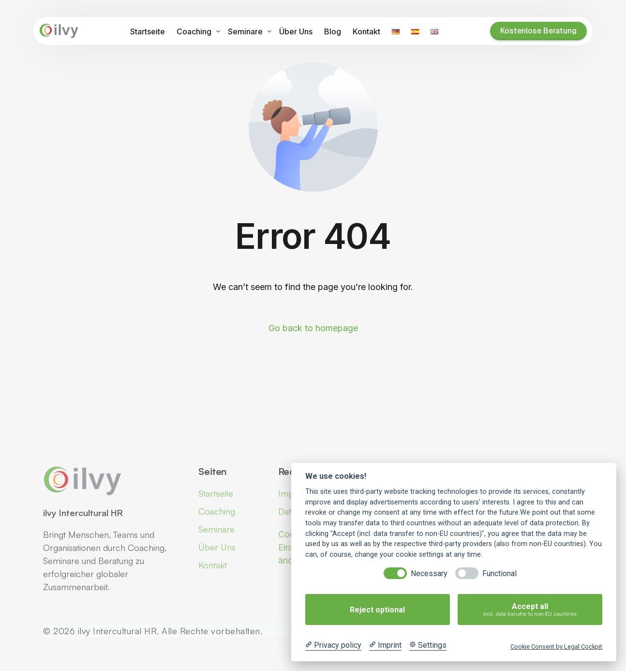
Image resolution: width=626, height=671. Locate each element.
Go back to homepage (313, 328)
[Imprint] (385, 645)
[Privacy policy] (333, 645)
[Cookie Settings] (428, 645)
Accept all (530, 610)
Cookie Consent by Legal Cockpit (556, 646)
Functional (499, 573)
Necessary (429, 573)
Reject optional (377, 609)
